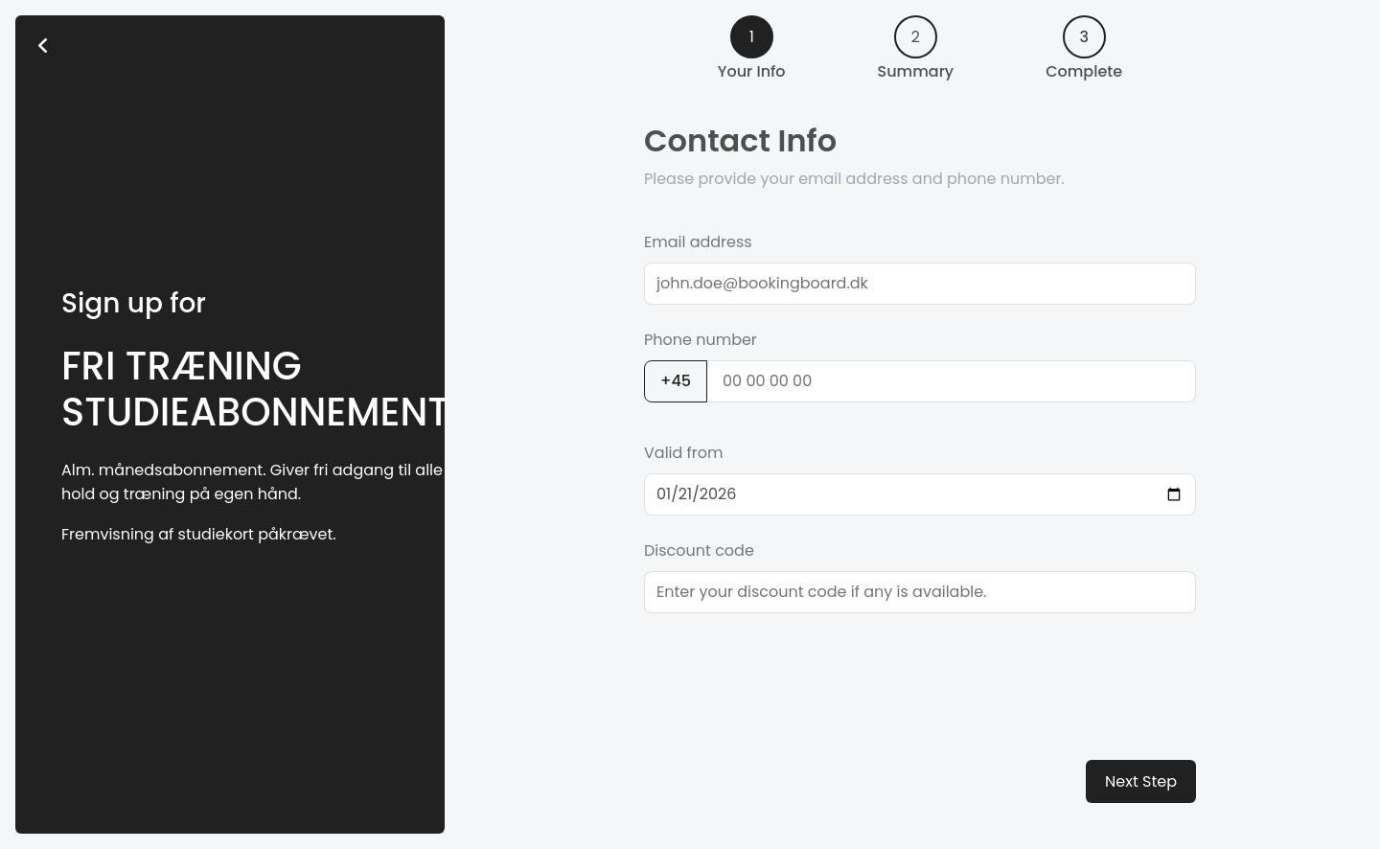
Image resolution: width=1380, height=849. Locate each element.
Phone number (700, 340)
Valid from (684, 453)
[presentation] (789, 673)
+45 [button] (675, 381)
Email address (698, 242)
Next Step (1141, 781)
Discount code (699, 550)
